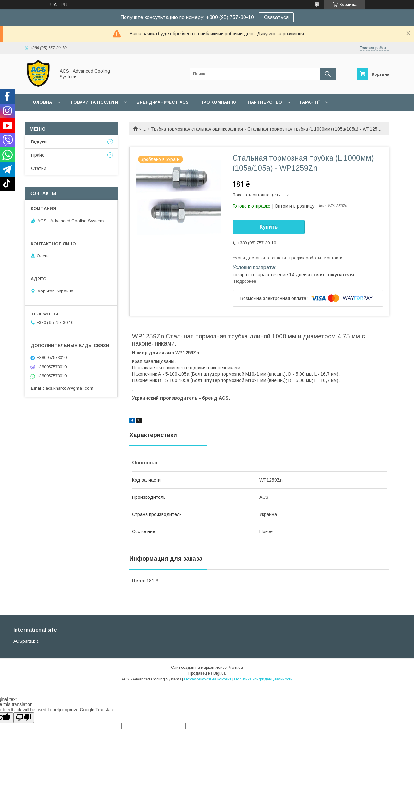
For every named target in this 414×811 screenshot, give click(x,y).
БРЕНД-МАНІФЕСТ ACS (162, 102)
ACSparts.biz (26, 641)
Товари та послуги (94, 102)
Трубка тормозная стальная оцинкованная (197, 128)
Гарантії (310, 102)
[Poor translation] (23, 717)
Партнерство (265, 102)
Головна (41, 102)
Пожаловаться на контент (207, 679)
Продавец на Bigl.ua (207, 673)
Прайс (37, 155)
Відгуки (39, 141)
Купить (269, 227)
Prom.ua (235, 667)
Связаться (276, 17)
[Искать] (328, 74)
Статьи (38, 168)
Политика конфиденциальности (263, 679)
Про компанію (218, 102)
